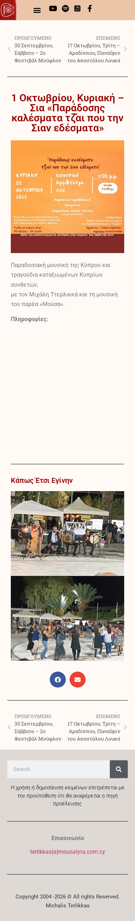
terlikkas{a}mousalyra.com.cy (67, 851)
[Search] (119, 769)
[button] (37, 10)
